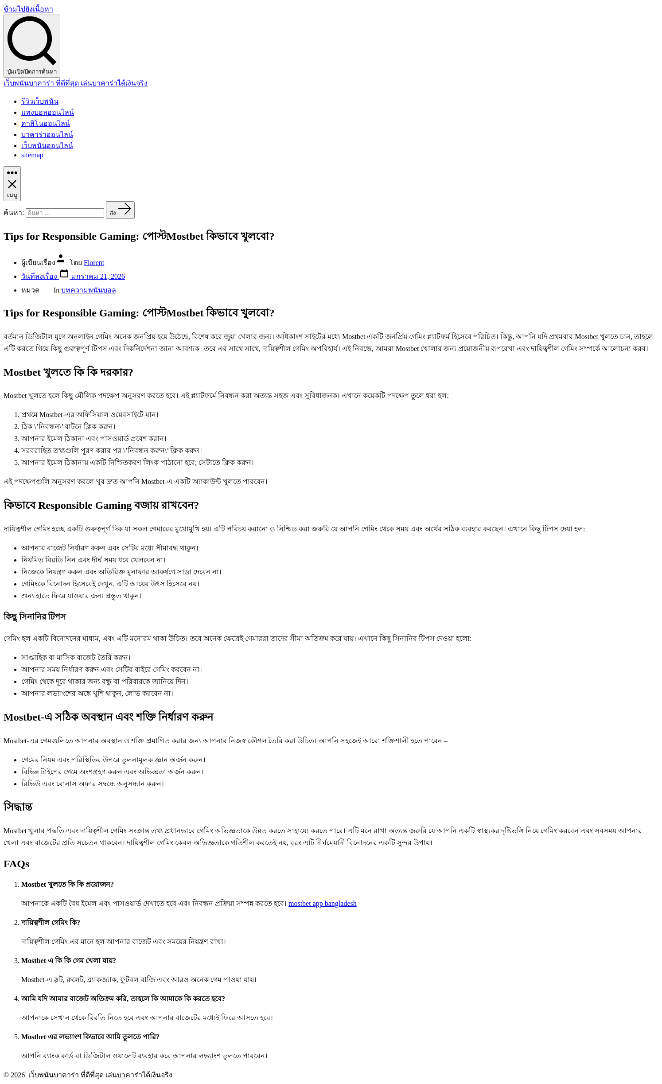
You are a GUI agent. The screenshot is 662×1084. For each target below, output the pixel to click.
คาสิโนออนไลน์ (45, 123)
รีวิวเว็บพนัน (39, 101)
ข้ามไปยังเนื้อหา (28, 9)
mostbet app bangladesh (322, 903)
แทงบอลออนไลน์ (47, 112)
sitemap (32, 155)
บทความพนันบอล (88, 290)
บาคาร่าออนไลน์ (47, 134)
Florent (94, 262)
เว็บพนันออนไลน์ (47, 145)
